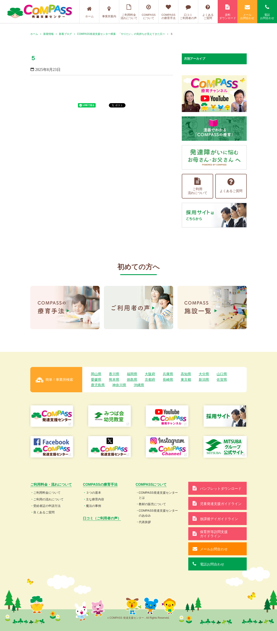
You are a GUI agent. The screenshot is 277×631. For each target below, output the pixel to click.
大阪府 (150, 374)
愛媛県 (96, 379)
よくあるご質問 (208, 12)
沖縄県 (139, 385)
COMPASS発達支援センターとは (158, 495)
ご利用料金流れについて (129, 12)
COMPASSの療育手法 (168, 12)
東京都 (186, 379)
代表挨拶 (145, 522)
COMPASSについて (148, 12)
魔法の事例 (93, 506)
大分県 (204, 374)
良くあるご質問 (44, 512)
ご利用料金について (47, 492)
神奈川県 (119, 385)
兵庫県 (168, 374)
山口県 (222, 374)
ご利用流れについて (197, 186)
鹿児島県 (98, 385)
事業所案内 (109, 12)
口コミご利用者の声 (188, 12)
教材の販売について (152, 504)
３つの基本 (93, 492)
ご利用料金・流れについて (51, 484)
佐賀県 (222, 379)
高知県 (186, 374)
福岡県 (132, 374)
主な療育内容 (95, 499)
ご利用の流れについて (48, 499)
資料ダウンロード (227, 12)
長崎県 (168, 379)
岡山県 (96, 374)
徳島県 (132, 379)
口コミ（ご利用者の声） (102, 518)
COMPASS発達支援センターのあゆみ (158, 513)
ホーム (89, 12)
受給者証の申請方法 (47, 506)
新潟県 (204, 379)
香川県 (114, 374)
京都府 (150, 379)
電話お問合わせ (267, 12)
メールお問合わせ (247, 12)
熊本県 (114, 379)
